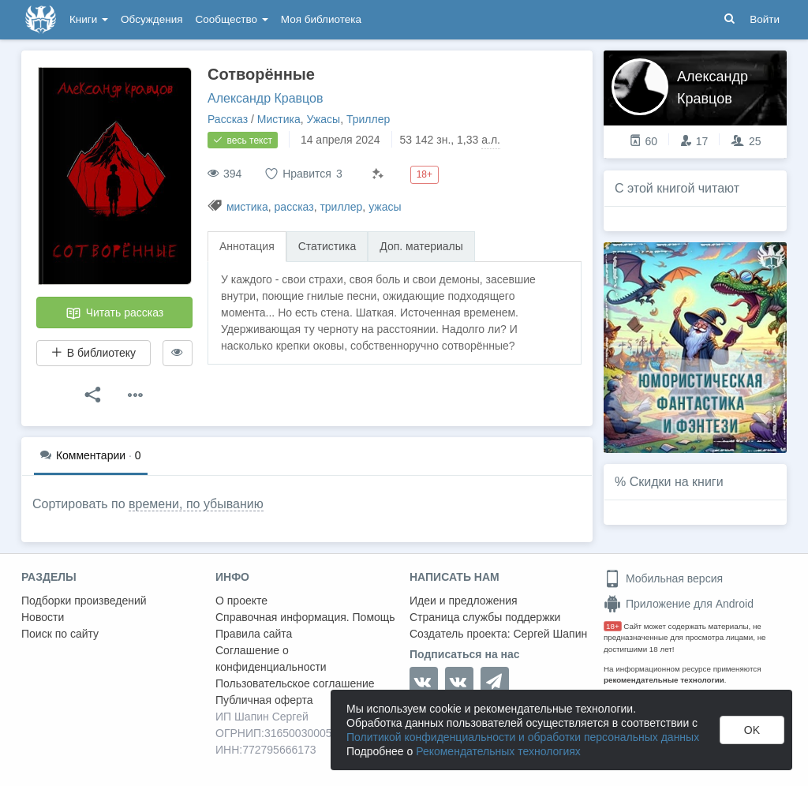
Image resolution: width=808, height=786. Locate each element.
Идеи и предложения (464, 600)
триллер (341, 206)
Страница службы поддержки (485, 617)
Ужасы (324, 119)
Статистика (327, 246)
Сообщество (232, 19)
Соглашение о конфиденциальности (271, 658)
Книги (88, 19)
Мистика (279, 119)
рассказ (294, 206)
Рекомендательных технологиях (498, 751)
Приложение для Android (679, 603)
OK (752, 730)
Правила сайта (253, 633)
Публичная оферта (264, 700)
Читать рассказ (114, 313)
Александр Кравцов (266, 98)
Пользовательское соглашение (295, 683)
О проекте (241, 600)
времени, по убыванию (196, 504)
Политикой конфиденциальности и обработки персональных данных (522, 737)
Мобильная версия (663, 578)
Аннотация (247, 246)
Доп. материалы (421, 246)
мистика (247, 206)
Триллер (368, 119)
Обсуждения (151, 19)
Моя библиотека (321, 19)
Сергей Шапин (550, 633)
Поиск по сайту (60, 633)
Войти (765, 19)
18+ (612, 626)
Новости (42, 617)
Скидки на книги (677, 481)
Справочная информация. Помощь (305, 617)
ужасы (384, 206)
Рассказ (228, 119)
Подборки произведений (84, 600)
